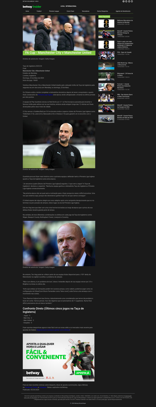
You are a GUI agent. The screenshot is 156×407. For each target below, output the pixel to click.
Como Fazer (70, 11)
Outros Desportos (102, 11)
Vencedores (85, 11)
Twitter (35, 387)
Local (63, 6)
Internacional (71, 6)
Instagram (43, 387)
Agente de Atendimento (123, 11)
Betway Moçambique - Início (30, 1)
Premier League (54, 11)
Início (27, 11)
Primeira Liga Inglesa (45, 95)
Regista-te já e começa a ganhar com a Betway (53, 330)
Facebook (28, 387)
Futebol (39, 11)
